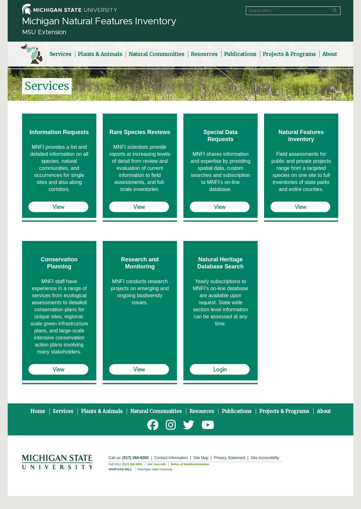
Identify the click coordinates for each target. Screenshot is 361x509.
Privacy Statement (229, 458)
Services (63, 411)
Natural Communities (156, 411)
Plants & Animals (102, 411)
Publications (237, 411)
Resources (201, 411)
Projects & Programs (284, 411)
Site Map (200, 458)
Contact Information (171, 458)
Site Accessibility (265, 458)
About (324, 411)
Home (37, 411)
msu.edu (160, 464)
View (58, 207)
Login (220, 369)
